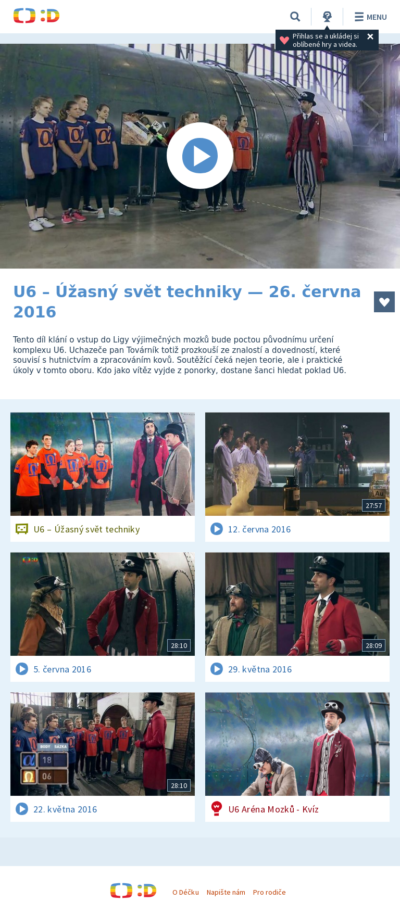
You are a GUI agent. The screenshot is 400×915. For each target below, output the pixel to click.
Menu (369, 16)
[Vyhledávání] (295, 16)
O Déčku (185, 892)
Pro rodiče (269, 892)
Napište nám (226, 892)
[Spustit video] (200, 156)
